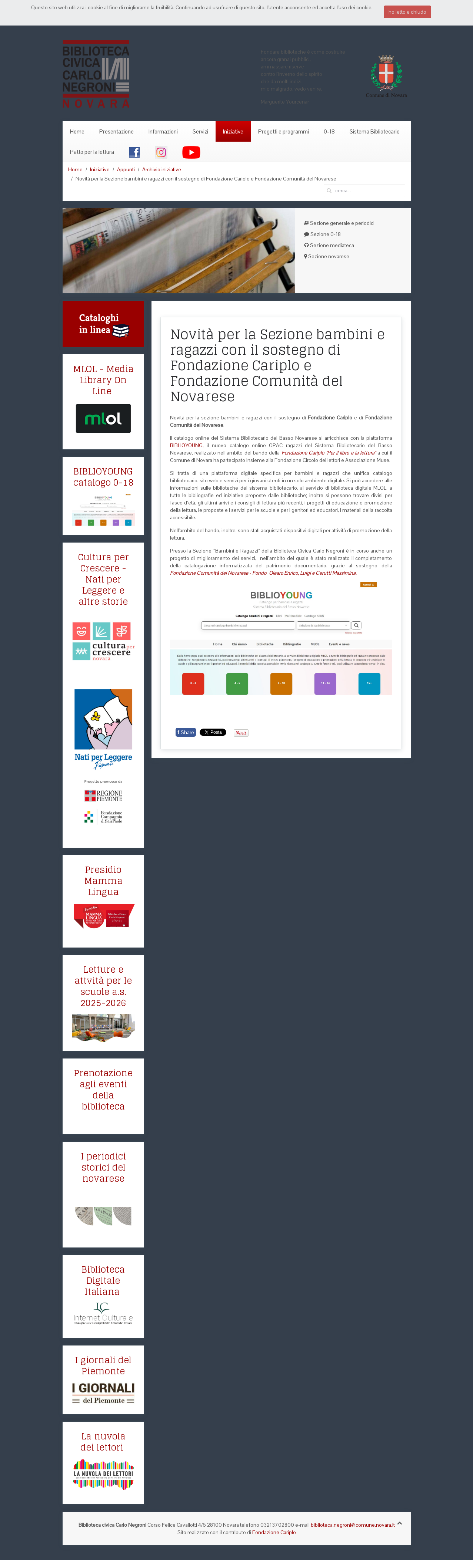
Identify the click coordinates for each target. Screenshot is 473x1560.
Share (185, 732)
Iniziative (233, 131)
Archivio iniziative (161, 169)
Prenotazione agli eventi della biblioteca (103, 1089)
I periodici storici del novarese (103, 1167)
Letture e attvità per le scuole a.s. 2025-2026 (103, 986)
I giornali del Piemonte (103, 1365)
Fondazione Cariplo (274, 1532)
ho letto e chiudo (407, 12)
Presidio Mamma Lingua (103, 881)
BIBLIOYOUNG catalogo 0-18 (103, 476)
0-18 (329, 131)
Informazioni (163, 131)
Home (77, 131)
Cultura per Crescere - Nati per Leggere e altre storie (103, 579)
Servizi (200, 131)
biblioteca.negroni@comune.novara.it (353, 1525)
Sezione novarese (326, 256)
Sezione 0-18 (322, 234)
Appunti (126, 169)
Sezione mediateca (329, 245)
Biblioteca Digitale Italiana (103, 1281)
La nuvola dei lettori (103, 1441)
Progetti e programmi (283, 131)
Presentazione (116, 131)
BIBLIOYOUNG (186, 445)
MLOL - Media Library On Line (103, 380)
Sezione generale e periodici (339, 223)
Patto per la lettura (92, 151)
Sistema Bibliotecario (375, 131)
